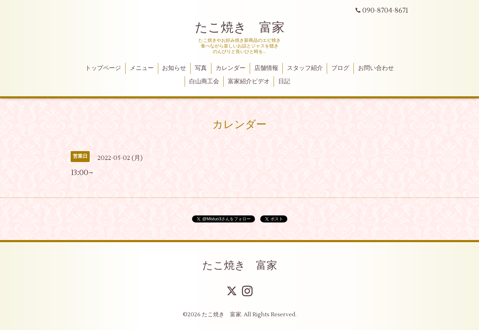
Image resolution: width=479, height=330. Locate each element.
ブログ (340, 68)
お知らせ (174, 68)
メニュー (142, 68)
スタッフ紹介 (305, 68)
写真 (201, 68)
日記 (284, 81)
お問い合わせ (376, 68)
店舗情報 (266, 68)
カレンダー (230, 68)
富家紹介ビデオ (249, 81)
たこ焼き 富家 (240, 28)
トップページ (103, 68)
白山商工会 (204, 81)
